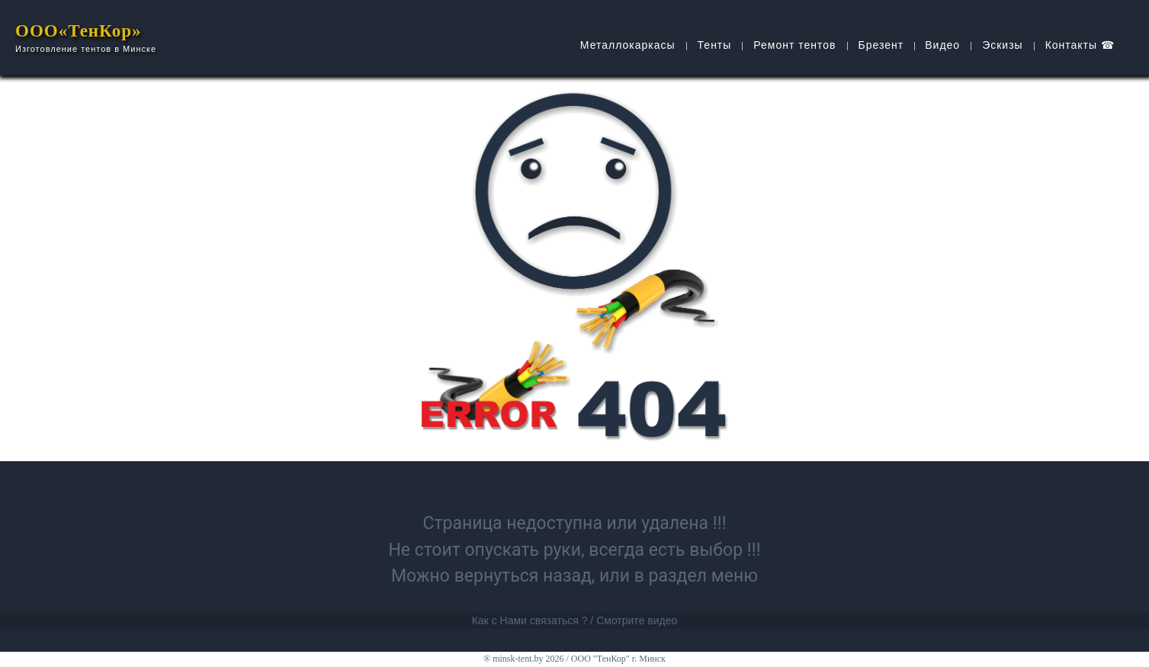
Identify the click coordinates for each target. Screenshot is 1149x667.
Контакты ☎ (1080, 45)
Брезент (881, 45)
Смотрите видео (636, 620)
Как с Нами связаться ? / (533, 620)
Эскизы (1002, 45)
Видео (942, 45)
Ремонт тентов (794, 45)
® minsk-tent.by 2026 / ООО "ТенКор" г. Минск (574, 658)
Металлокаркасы (628, 45)
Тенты (715, 45)
